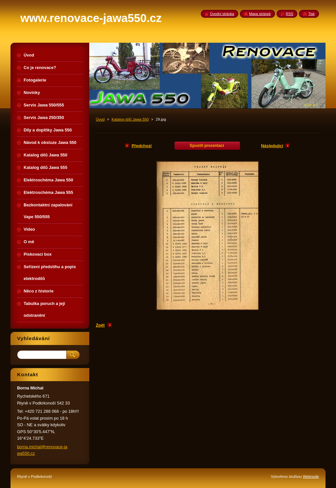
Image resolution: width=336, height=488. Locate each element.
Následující (272, 145)
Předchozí (142, 145)
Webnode (311, 476)
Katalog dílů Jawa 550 (130, 119)
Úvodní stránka (222, 14)
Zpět (100, 325)
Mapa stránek (260, 14)
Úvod (100, 119)
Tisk (311, 14)
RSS (289, 14)
